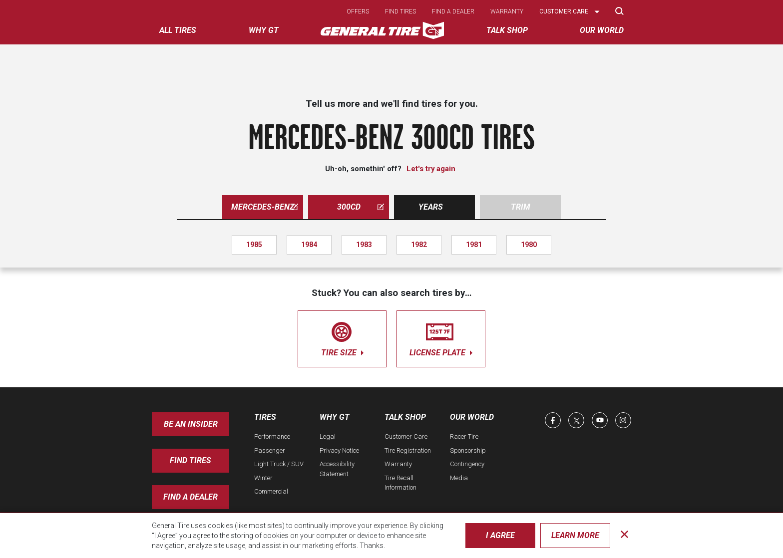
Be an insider (191, 424)
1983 (364, 245)
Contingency (467, 464)
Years (430, 207)
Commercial (271, 491)
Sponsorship (468, 450)
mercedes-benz (264, 207)
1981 (474, 245)
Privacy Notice (339, 450)
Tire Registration (408, 450)
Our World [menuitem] (602, 30)
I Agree (500, 535)
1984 (309, 245)
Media (459, 478)
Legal (328, 436)
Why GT (335, 417)
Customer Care (406, 436)
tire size (342, 337)
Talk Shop (405, 417)
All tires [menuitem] (177, 30)
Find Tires (190, 460)
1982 (419, 245)
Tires (265, 417)
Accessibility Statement (337, 469)
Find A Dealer (190, 497)
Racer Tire (464, 436)
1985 (254, 245)
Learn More (575, 535)
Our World (472, 417)
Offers (358, 11)
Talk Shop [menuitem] (507, 30)
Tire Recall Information (400, 483)
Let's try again (430, 168)
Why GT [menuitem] (264, 30)
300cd (361, 207)
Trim (520, 207)
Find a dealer (453, 11)
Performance (272, 436)
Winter (263, 478)
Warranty (506, 11)
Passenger (269, 450)
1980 (529, 245)
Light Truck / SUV (279, 464)
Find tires (400, 11)
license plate (441, 337)
